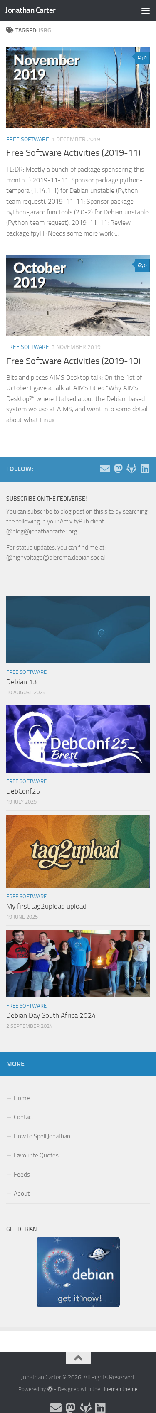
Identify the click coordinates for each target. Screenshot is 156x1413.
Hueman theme (120, 1389)
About (22, 1193)
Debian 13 (21, 682)
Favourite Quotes (36, 1155)
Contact (23, 1117)
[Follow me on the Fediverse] (118, 469)
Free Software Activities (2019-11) (73, 152)
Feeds (22, 1174)
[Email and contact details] (105, 469)
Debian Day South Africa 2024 (51, 1015)
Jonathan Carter (30, 10)
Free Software (27, 139)
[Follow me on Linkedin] (145, 469)
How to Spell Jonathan (42, 1136)
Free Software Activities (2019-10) (73, 361)
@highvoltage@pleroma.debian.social (55, 557)
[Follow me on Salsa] (131, 469)
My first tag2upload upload (46, 906)
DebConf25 (23, 791)
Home (22, 1098)
